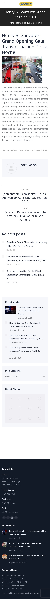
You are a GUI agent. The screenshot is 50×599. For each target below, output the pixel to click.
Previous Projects (16, 150)
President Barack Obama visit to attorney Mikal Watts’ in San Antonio (27, 244)
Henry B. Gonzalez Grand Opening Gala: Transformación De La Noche (25, 324)
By (29, 150)
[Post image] (3, 242)
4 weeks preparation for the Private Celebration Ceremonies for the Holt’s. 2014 (25, 275)
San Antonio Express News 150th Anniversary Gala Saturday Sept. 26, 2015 (26, 258)
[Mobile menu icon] (3, 4)
